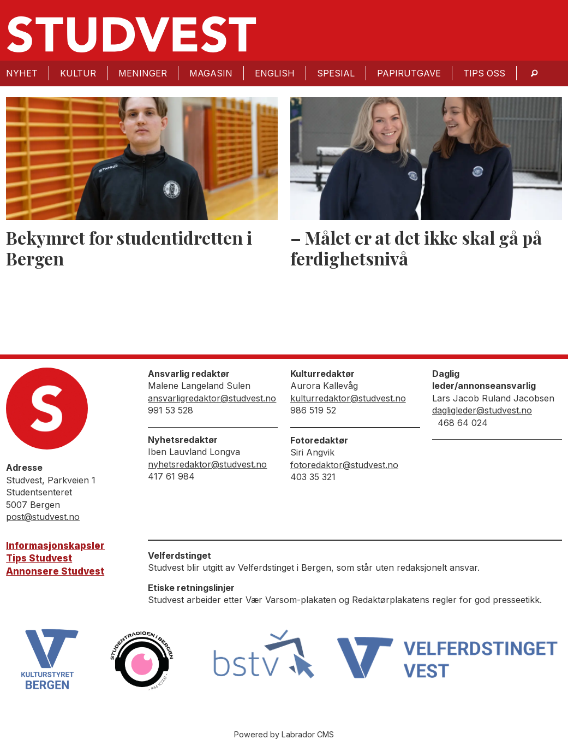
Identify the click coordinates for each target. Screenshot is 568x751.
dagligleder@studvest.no (482, 410)
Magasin (210, 73)
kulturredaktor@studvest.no (348, 398)
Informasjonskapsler (55, 545)
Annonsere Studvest (55, 571)
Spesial (336, 73)
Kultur (78, 73)
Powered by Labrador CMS (284, 734)
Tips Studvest (39, 558)
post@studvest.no (43, 516)
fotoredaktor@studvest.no (344, 464)
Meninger (142, 73)
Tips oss (484, 73)
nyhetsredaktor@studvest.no (207, 464)
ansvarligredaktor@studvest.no (212, 398)
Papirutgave (409, 73)
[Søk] (534, 73)
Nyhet (22, 73)
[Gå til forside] (131, 34)
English (275, 73)
